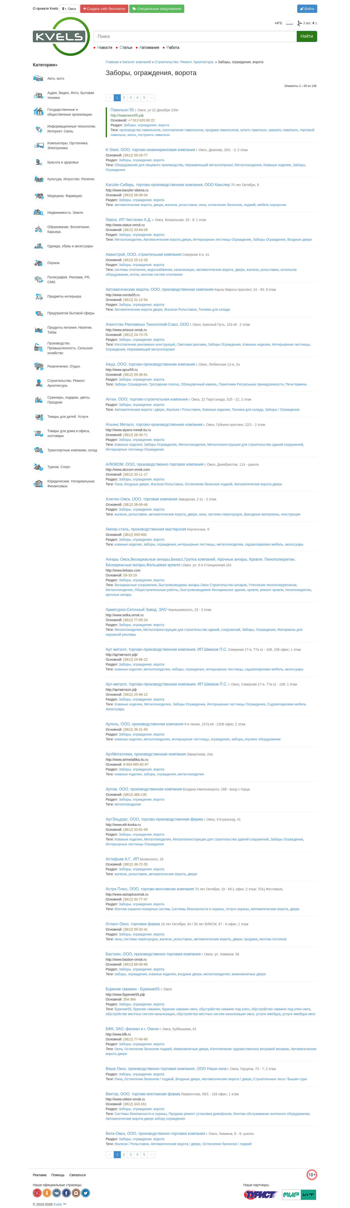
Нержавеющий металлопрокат (209, 165)
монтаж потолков (272, 939)
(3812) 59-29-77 (135, 155)
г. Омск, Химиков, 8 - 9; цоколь (230, 1134)
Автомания (149, 47)
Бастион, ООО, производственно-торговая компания (153, 954)
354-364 (129, 999)
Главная (112, 62)
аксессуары (294, 544)
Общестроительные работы (156, 590)
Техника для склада (214, 309)
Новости (104, 47)
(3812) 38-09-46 (135, 504)
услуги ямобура (268, 1014)
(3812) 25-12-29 (135, 260)
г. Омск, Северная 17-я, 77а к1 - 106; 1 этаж (262, 684)
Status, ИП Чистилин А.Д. (128, 220)
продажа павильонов (221, 130)
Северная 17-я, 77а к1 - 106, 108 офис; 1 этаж (264, 649)
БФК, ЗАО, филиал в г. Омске (132, 1029)
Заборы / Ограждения (282, 409)
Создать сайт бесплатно (104, 9)
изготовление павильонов (183, 130)
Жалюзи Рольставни (180, 309)
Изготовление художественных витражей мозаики (249, 1049)
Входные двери (299, 239)
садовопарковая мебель (264, 544)
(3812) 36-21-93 (135, 729)
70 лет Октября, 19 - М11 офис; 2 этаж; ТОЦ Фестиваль (239, 889)
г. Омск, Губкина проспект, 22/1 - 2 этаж (234, 425)
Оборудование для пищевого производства (148, 165)
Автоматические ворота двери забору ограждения (145, 1119)
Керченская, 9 (198, 529)
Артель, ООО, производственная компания (145, 724)
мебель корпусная (271, 205)
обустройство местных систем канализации (140, 1014)
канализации (184, 270)
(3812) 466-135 (135, 795)
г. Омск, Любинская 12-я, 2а (218, 364)
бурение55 (122, 1009)
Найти (307, 36)
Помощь (57, 1175)
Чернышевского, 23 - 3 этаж (189, 610)
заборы (149, 544)
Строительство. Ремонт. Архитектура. (184, 62)
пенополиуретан (298, 590)
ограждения (166, 544)
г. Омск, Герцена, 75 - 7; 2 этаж (252, 1069)
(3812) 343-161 (135, 1104)
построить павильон (154, 135)
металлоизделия (230, 544)
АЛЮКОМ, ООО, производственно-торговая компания (154, 464)
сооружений (230, 630)
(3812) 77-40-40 (135, 1039)
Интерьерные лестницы (291, 344)
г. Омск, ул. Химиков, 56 (220, 954)
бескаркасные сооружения (135, 585)
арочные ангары (118, 595)
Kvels (57, 1204)
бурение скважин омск (179, 1009)
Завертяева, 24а (200, 754)
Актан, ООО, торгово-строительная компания (147, 399)
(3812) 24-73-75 (135, 335)
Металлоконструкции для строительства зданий (181, 630)
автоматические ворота (132, 205)
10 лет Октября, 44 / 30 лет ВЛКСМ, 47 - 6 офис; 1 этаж (204, 924)
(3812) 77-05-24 (135, 620)
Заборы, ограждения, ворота (146, 125)
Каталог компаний (136, 62)
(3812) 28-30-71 (135, 435)
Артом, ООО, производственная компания (144, 789)
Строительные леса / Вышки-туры (280, 1079)
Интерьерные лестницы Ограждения (222, 239)
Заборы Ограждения (269, 239)
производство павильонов (140, 130)
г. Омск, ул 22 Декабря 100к (156, 110)
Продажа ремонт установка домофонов (200, 1114)
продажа (251, 939)
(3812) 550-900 (135, 535)
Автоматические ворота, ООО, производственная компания (159, 289)
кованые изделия (128, 544)
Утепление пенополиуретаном (273, 585)
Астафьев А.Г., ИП (122, 859)
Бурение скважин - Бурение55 (133, 989)
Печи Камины (296, 384)
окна (202, 205)
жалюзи (171, 205)
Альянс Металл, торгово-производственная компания (154, 424)
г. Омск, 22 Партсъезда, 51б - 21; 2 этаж (220, 399)
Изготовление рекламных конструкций (144, 344)
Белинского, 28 (151, 859)
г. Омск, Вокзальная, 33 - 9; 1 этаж (179, 220)
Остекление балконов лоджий (208, 484)
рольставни (188, 205)
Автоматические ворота (269, 909)
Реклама (39, 1175)
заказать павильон (283, 130)
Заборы (299, 165)
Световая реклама (191, 344)
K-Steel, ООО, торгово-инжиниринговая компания (150, 150)
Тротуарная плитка (164, 384)
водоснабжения (160, 270)
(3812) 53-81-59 (135, 829)
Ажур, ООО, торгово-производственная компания (150, 364)
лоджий (249, 205)
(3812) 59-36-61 (135, 375)
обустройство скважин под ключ (224, 1009)
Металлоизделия (248, 165)
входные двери (189, 974)
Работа (172, 47)
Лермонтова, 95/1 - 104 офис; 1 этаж (210, 1094)
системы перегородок (225, 514)
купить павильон (253, 130)
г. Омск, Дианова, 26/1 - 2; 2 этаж (222, 150)
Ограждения (115, 170)
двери (158, 205)
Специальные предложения (156, 9)
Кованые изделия (277, 165)
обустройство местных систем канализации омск (215, 1014)
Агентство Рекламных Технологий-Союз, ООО (147, 324)
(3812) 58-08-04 (135, 195)
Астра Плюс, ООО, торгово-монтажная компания (150, 889)
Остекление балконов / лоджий (149, 1079)
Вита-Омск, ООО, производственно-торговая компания (155, 1133)
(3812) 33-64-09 (135, 230)
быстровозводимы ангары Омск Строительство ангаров (202, 585)
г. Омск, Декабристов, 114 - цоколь (231, 464)
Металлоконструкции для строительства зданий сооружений (255, 444)
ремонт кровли (271, 590)
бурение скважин (146, 1009)
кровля (252, 590)
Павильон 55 (122, 110)
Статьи (126, 47)
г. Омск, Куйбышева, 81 (178, 1029)
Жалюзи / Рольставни (183, 409)
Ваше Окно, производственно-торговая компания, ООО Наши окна (166, 1069)
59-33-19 (130, 575)
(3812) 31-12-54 (135, 300)
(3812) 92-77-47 (135, 899)
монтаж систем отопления (162, 274)
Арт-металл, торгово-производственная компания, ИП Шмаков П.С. (167, 684)
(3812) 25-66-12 (135, 659)
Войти (307, 9)
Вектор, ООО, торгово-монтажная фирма (143, 1094)
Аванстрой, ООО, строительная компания (143, 254)
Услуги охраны (237, 909)
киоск (131, 135)
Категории (45, 64)
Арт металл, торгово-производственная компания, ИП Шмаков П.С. (166, 649)
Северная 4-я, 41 (195, 255)
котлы (134, 274)
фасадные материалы (261, 514)
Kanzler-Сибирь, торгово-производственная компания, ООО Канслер (168, 185)
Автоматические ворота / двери (139, 409)
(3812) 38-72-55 (135, 864)
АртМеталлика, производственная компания (146, 754)
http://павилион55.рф (127, 115)
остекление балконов (225, 205)
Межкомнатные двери (191, 1049)
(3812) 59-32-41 (135, 929)
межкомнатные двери (249, 974)
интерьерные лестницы (196, 544)
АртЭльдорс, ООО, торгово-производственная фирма (154, 819)
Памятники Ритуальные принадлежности (251, 384)
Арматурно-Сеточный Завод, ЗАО (136, 610)
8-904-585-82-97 (136, 764)
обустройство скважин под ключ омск (280, 1009)
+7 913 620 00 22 (141, 120)
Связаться (77, 1175)
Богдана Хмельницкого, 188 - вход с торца (216, 789)
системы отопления (130, 270)
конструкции (290, 514)
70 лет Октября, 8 (245, 185)
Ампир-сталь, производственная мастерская (146, 529)
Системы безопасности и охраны (198, 909)
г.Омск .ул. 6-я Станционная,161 (206, 565)
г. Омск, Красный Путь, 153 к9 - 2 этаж (220, 324)
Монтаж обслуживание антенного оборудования (271, 1114)
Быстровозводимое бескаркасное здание (212, 590)
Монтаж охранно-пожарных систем (142, 909)
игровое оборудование (263, 739)
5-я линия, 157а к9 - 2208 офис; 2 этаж (214, 724)
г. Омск (69, 9)
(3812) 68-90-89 (135, 964)
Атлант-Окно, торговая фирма (133, 924)
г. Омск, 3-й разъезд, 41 (222, 819)
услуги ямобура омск (298, 1014)
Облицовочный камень (199, 384)
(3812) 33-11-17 (135, 474)
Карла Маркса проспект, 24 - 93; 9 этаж (245, 289)
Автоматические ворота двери (167, 239)
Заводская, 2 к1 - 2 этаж (197, 499)
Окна (118, 484)
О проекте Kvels (45, 8)
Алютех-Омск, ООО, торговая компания (141, 499)
